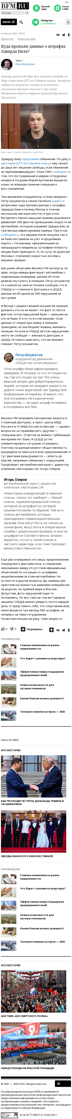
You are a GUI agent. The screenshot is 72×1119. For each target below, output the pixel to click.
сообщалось (10, 235)
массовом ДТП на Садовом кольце (26, 163)
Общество (7, 38)
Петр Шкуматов (29, 355)
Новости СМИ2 (10, 740)
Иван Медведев (25, 64)
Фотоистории (10, 750)
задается (58, 201)
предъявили (30, 159)
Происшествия (26, 38)
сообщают (60, 172)
